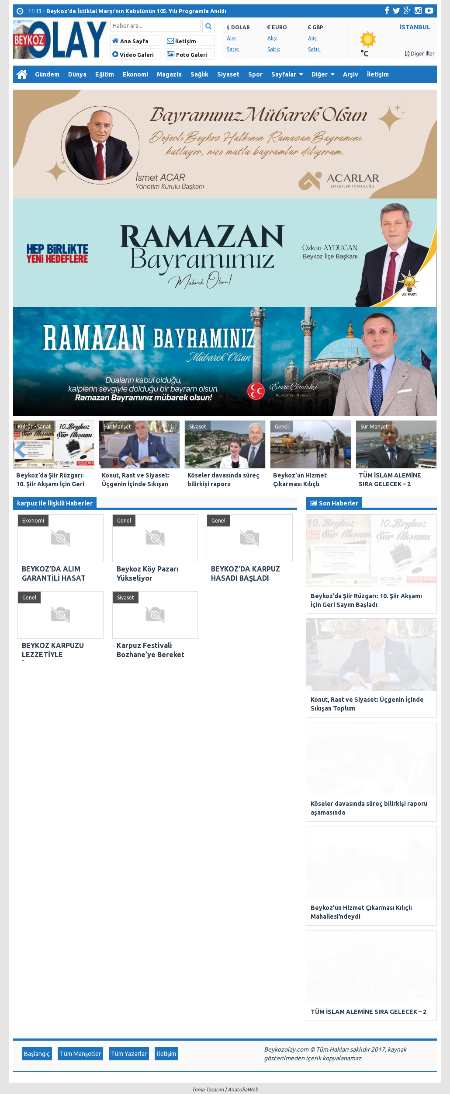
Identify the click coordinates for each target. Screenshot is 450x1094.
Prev (20, 448)
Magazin (169, 74)
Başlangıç (37, 693)
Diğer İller (420, 53)
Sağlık (199, 74)
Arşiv (350, 74)
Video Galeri (133, 55)
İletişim (181, 41)
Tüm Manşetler (80, 693)
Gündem (47, 74)
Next (430, 448)
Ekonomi (135, 74)
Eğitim (104, 74)
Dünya (77, 74)
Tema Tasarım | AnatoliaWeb (225, 729)
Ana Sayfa (130, 41)
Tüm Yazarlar (129, 693)
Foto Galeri (187, 55)
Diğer (320, 74)
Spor (255, 74)
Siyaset (228, 74)
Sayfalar (283, 74)
